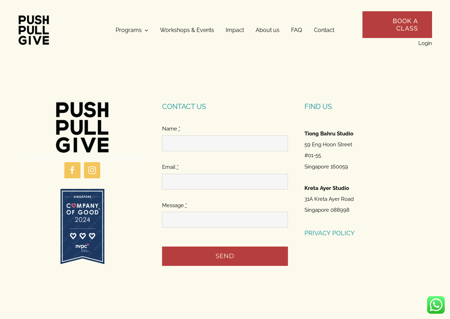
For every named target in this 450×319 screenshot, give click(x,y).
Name (171, 129)
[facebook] (72, 170)
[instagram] (92, 170)
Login (425, 43)
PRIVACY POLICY (329, 233)
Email (170, 167)
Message (174, 205)
